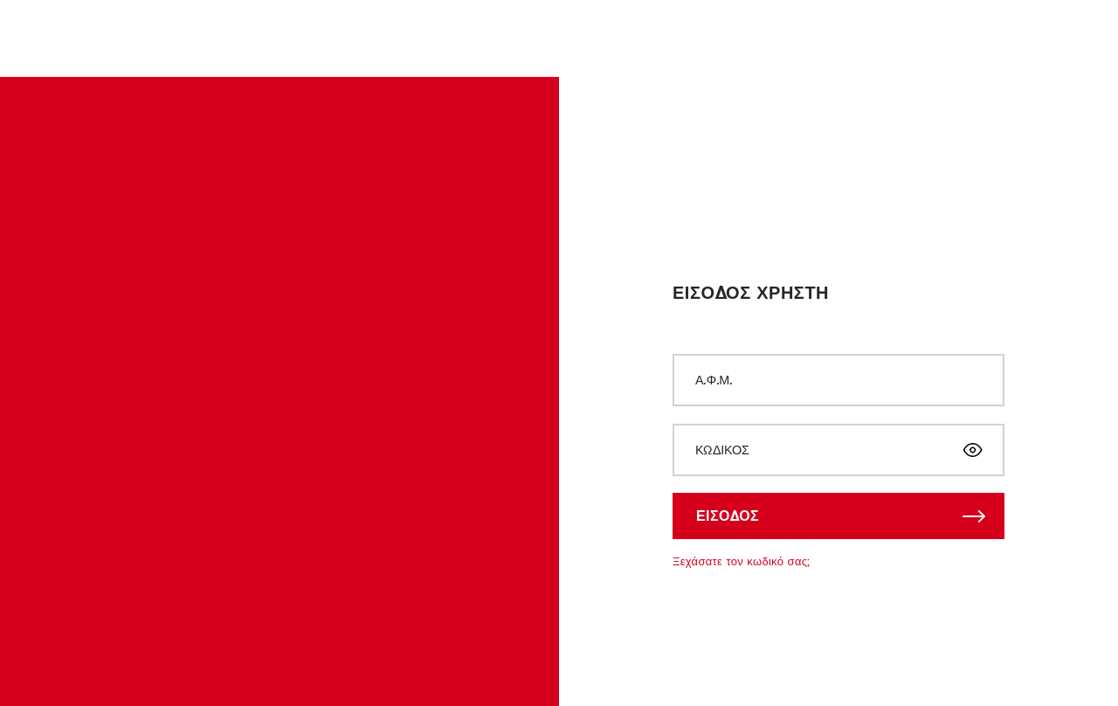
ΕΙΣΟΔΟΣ (727, 515)
